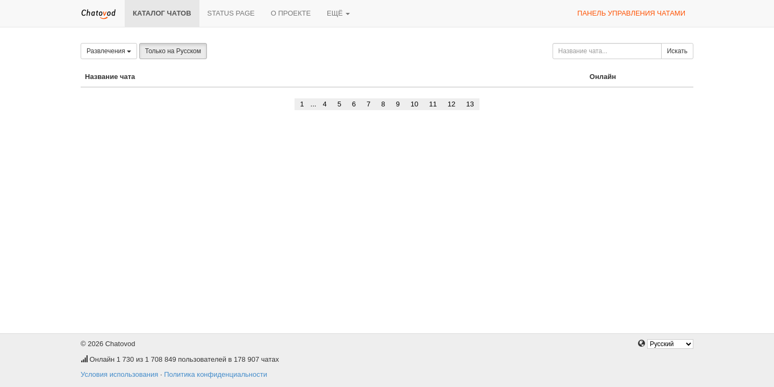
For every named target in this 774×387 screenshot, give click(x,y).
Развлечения (109, 51)
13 (470, 104)
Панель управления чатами (631, 13)
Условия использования (119, 374)
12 (451, 104)
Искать (677, 51)
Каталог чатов (162, 13)
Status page (231, 13)
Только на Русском (173, 51)
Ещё (338, 13)
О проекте (291, 13)
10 (414, 104)
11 (432, 104)
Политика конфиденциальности (215, 374)
